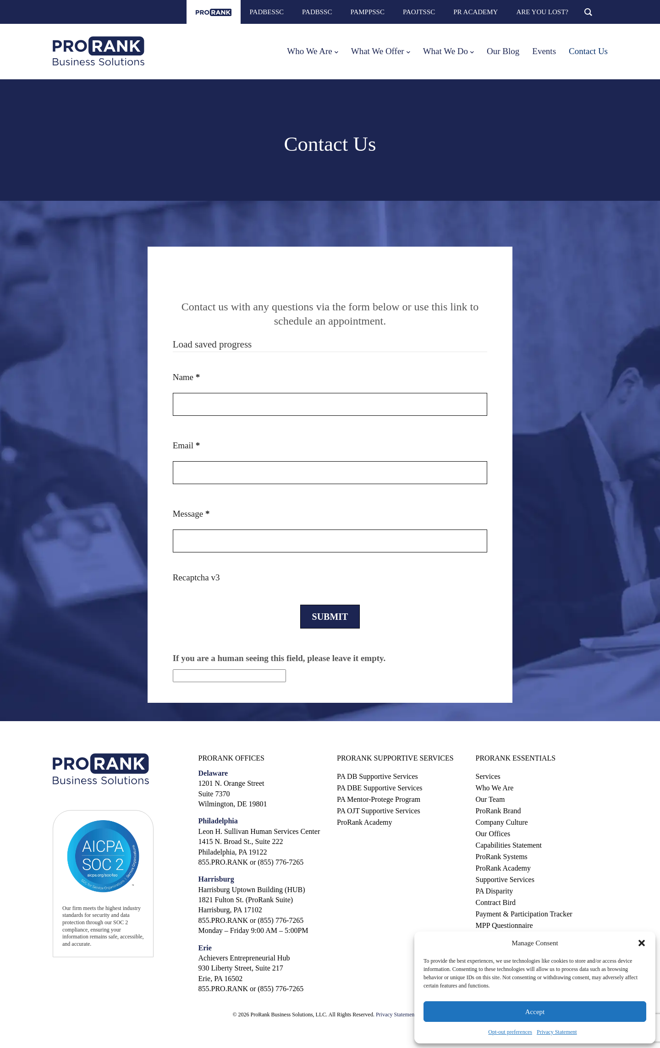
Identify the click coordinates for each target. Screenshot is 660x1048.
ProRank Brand (498, 811)
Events (544, 51)
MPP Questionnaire (504, 925)
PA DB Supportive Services (377, 776)
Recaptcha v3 (196, 577)
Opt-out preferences (510, 1032)
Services (488, 776)
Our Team (490, 799)
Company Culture (502, 822)
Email (186, 445)
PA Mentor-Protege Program (378, 799)
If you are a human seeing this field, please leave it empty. (279, 668)
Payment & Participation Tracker (524, 914)
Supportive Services (505, 879)
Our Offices (493, 834)
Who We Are (309, 51)
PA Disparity (494, 891)
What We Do (445, 51)
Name (186, 377)
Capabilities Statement (509, 845)
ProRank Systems (502, 856)
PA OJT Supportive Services (378, 811)
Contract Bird (496, 902)
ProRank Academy (364, 822)
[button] (641, 943)
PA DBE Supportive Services (380, 788)
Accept (534, 1011)
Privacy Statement (557, 1032)
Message (191, 513)
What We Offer (377, 51)
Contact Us (588, 51)
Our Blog (503, 51)
